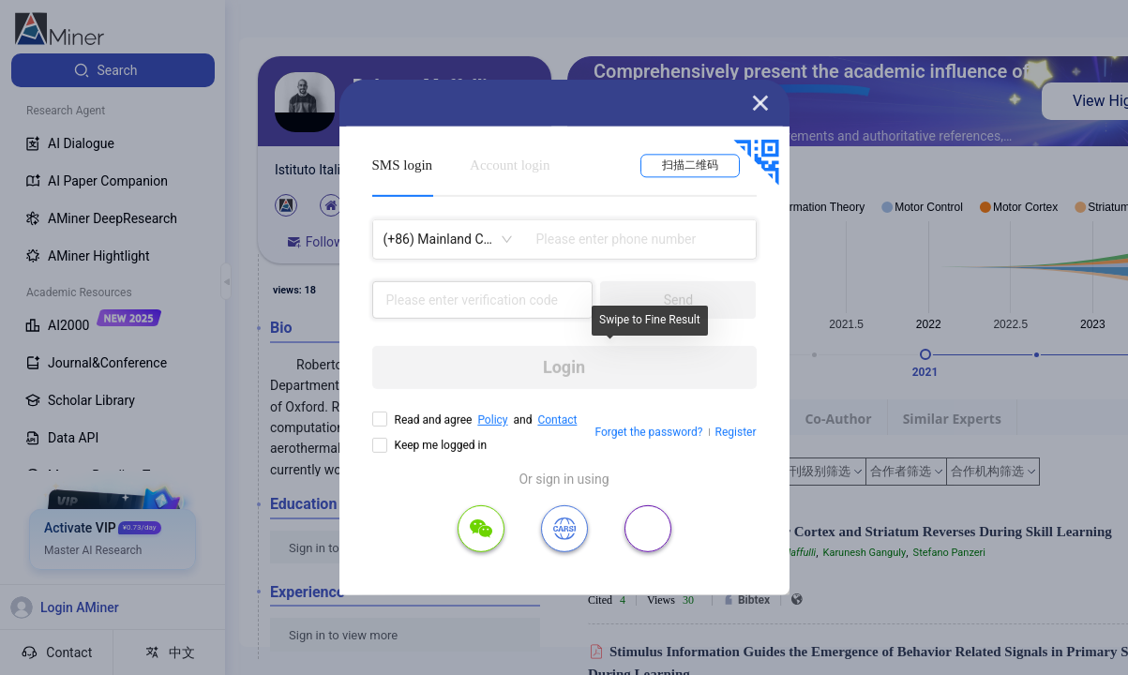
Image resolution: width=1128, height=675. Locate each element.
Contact (557, 420)
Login (564, 367)
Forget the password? (648, 432)
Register (736, 432)
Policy (492, 420)
